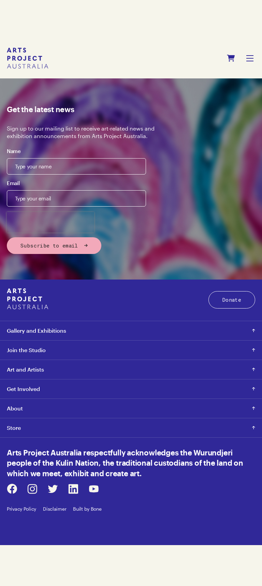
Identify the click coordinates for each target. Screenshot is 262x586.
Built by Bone (87, 509)
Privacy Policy (21, 509)
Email (13, 183)
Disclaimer (54, 509)
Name (14, 151)
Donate (231, 299)
